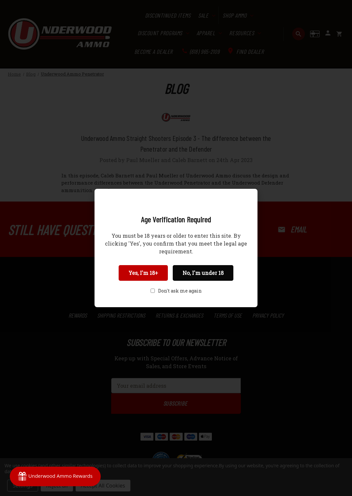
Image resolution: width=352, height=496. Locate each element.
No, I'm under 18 (203, 272)
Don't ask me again (180, 291)
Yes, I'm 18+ (143, 272)
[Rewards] (55, 476)
